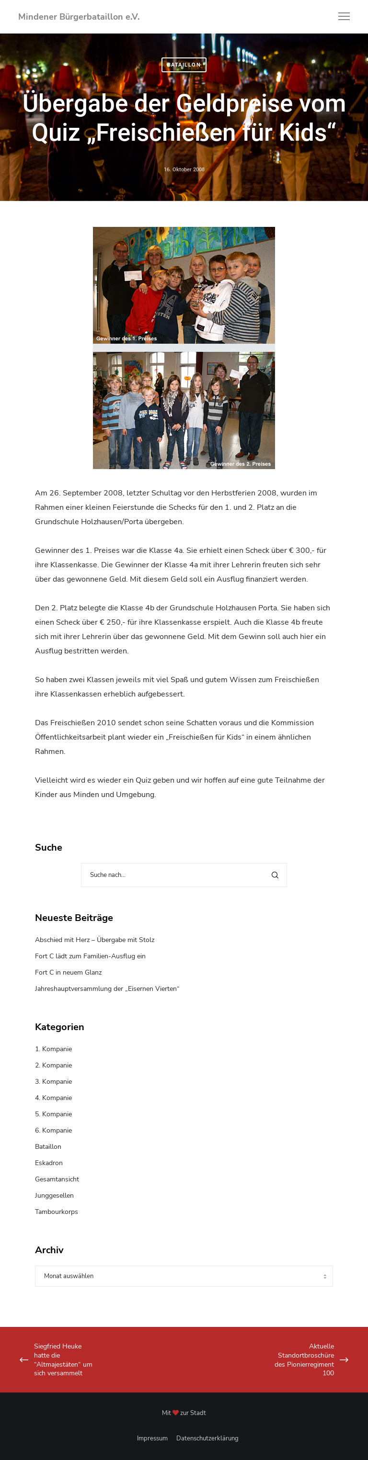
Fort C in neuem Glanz (68, 972)
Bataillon (184, 65)
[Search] (275, 875)
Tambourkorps (56, 1211)
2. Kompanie (53, 1065)
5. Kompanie (53, 1114)
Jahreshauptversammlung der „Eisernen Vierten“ (107, 988)
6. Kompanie (53, 1130)
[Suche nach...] (184, 875)
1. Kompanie (53, 1049)
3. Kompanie (53, 1081)
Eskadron (49, 1163)
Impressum (152, 1438)
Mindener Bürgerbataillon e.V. (78, 16)
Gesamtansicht (57, 1179)
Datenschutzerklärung (207, 1438)
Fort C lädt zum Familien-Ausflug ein (90, 956)
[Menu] (340, 17)
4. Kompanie (53, 1097)
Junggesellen (54, 1195)
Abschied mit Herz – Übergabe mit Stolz (94, 939)
